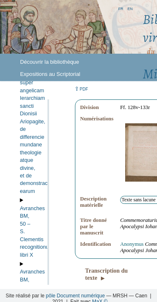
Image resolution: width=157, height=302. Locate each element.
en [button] (130, 8)
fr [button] (120, 8)
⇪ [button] (81, 89)
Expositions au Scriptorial (50, 74)
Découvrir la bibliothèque (49, 62)
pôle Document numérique (75, 296)
